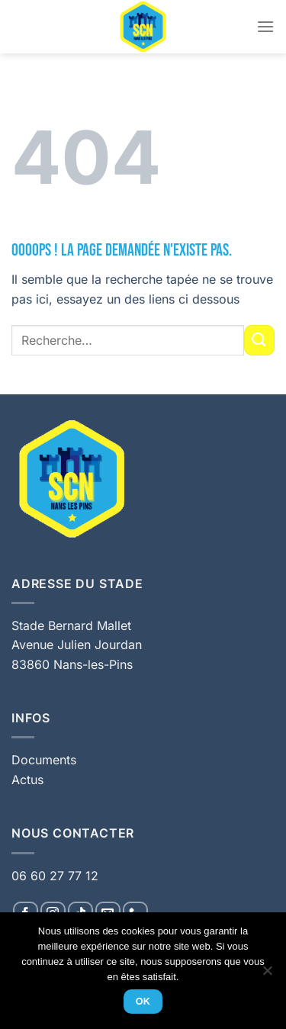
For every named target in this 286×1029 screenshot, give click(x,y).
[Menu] (265, 26)
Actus (27, 779)
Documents (43, 759)
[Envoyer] (259, 340)
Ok (143, 1001)
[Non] (267, 975)
